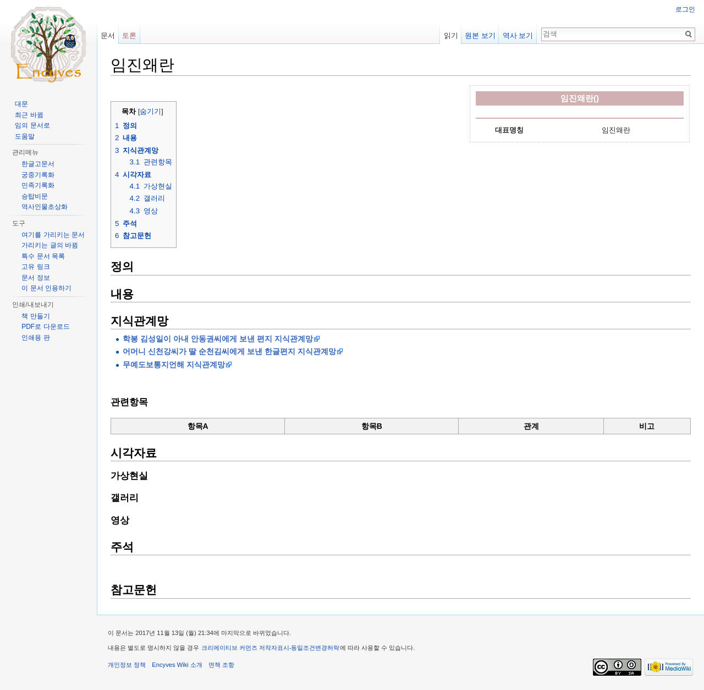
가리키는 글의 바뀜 (49, 245)
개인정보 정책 (127, 664)
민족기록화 (37, 185)
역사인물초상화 (44, 207)
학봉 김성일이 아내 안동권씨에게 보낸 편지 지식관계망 (217, 338)
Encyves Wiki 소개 (177, 664)
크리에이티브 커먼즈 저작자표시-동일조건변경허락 (270, 647)
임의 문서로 (32, 125)
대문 (21, 104)
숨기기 (150, 111)
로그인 (685, 9)
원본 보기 (480, 35)
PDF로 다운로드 (45, 326)
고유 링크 (35, 267)
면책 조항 (221, 664)
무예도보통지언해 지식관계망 (174, 364)
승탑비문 (34, 196)
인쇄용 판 (35, 337)
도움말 (25, 136)
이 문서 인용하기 (46, 288)
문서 (108, 35)
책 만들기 (35, 316)
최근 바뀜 (29, 115)
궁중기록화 (37, 175)
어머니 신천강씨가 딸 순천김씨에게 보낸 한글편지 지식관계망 (229, 351)
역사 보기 (518, 35)
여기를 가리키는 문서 (53, 235)
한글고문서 (37, 164)
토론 (129, 35)
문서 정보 (35, 277)
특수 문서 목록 (43, 256)
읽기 (451, 35)
